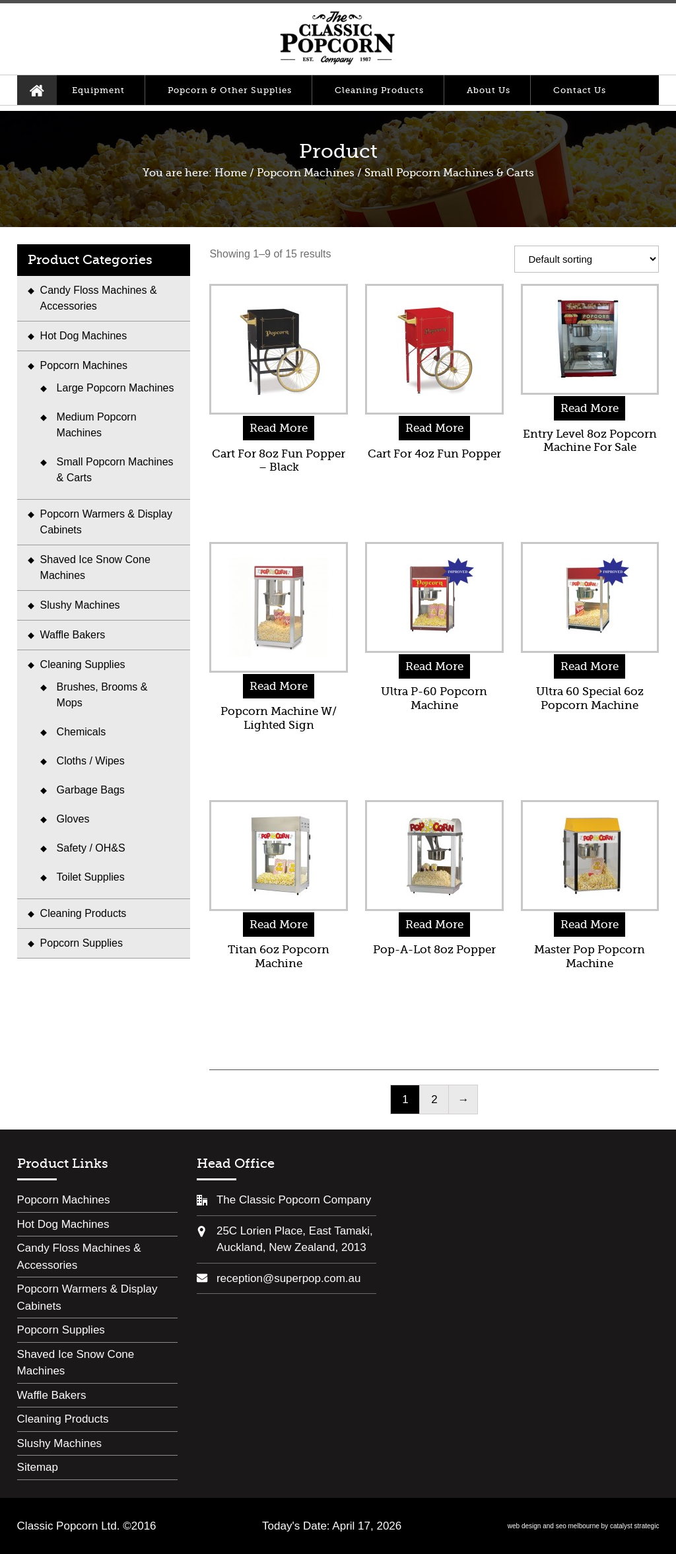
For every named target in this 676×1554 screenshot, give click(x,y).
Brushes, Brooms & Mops (102, 694)
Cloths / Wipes (91, 760)
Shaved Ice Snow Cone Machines (95, 567)
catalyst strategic (634, 1526)
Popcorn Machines (306, 173)
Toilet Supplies (91, 877)
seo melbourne (577, 1526)
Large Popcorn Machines (115, 387)
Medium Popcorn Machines (97, 424)
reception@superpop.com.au (289, 1278)
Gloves (73, 819)
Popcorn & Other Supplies (230, 90)
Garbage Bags (91, 789)
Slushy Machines (80, 605)
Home (37, 90)
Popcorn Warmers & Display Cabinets (106, 521)
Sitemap (37, 1467)
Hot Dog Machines (83, 335)
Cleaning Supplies (82, 664)
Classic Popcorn (337, 39)
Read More (279, 428)
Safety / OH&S (91, 848)
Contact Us (579, 90)
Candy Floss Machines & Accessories (98, 298)
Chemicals (81, 731)
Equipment (98, 90)
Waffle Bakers (73, 634)
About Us (488, 90)
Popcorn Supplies (81, 943)
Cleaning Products (379, 90)
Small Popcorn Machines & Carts (115, 469)
